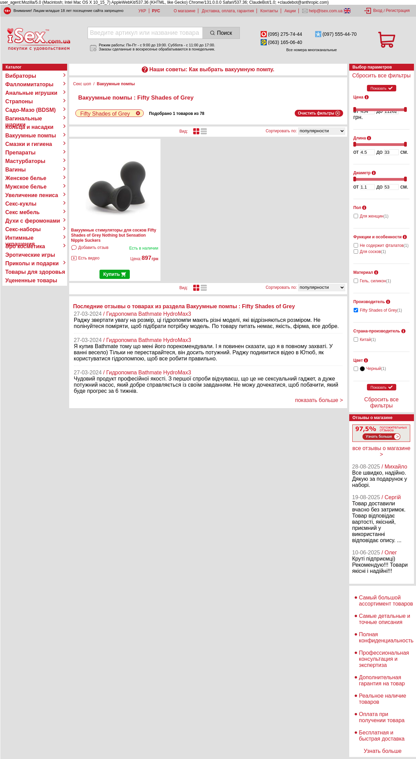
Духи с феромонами (32, 221)
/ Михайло (394, 467)
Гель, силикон (375, 281)
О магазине (185, 11)
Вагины (15, 170)
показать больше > (319, 400)
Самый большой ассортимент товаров (386, 601)
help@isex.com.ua (326, 11)
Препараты (20, 152)
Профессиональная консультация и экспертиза (384, 659)
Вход (377, 10)
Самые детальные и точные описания (385, 619)
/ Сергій (391, 497)
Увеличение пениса (31, 195)
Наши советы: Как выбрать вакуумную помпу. (211, 69)
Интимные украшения (20, 238)
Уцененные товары (31, 280)
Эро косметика (25, 246)
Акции (290, 11)
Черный (376, 368)
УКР (142, 11)
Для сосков (373, 251)
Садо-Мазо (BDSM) (30, 110)
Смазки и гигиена (28, 144)
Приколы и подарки (32, 263)
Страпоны (19, 101)
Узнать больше (382, 751)
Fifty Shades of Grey (381, 310)
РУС (156, 11)
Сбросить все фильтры (381, 75)
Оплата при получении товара (382, 717)
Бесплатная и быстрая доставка (382, 736)
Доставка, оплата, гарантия (228, 11)
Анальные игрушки (31, 93)
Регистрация (398, 10)
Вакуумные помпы (30, 135)
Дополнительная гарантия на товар (382, 680)
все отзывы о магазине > (381, 451)
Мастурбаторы (25, 161)
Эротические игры (30, 255)
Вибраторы (20, 76)
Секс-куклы (20, 204)
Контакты (269, 11)
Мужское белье (26, 187)
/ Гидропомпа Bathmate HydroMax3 (147, 314)
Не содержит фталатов (384, 245)
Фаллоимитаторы (29, 84)
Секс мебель (22, 212)
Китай (368, 339)
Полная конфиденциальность (386, 637)
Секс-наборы (23, 229)
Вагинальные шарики (23, 119)
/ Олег (389, 552)
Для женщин (374, 216)
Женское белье (26, 178)
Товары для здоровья (35, 272)
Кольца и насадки (29, 127)
